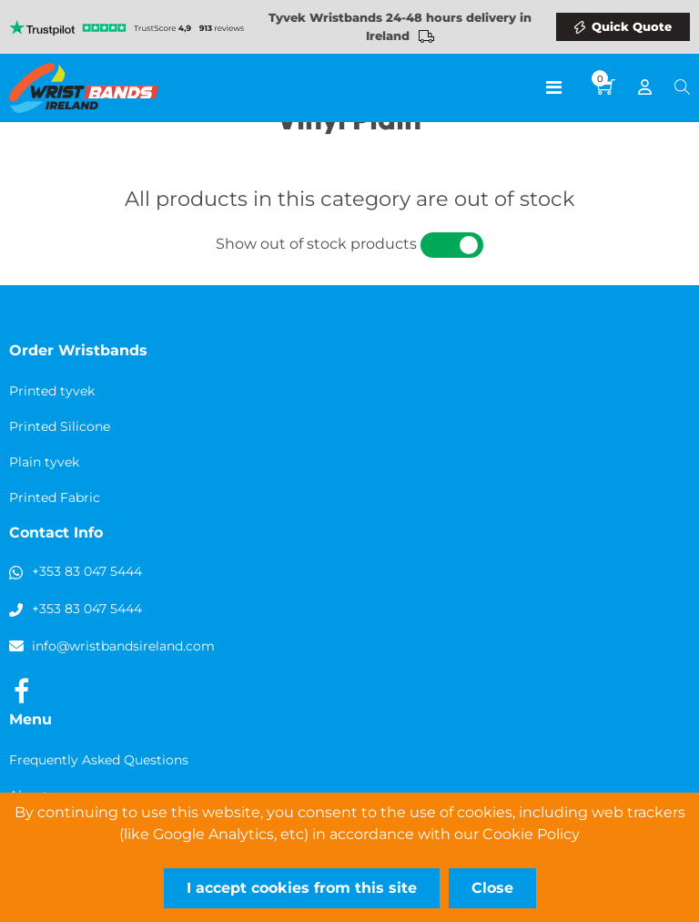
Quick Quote (632, 26)
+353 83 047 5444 (87, 571)
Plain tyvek (44, 462)
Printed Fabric (54, 497)
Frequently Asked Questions (98, 760)
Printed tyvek (52, 391)
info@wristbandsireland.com (123, 646)
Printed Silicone (59, 426)
